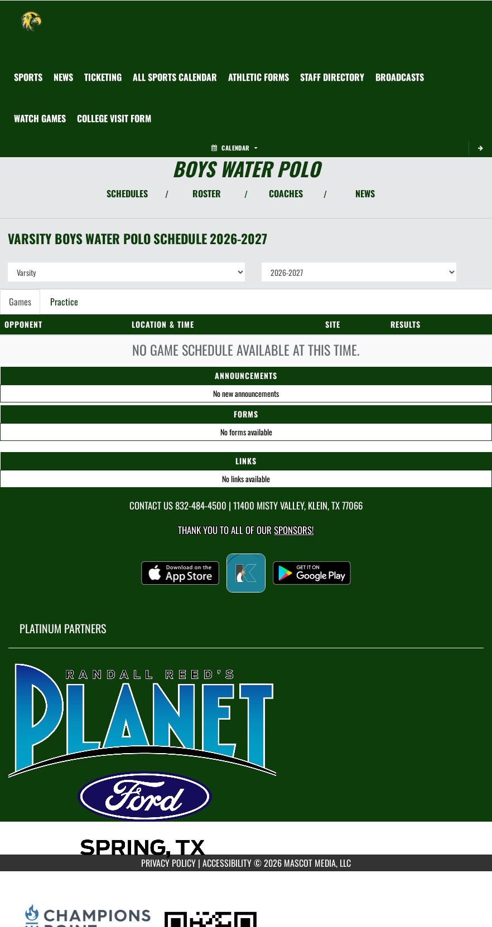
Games (20, 301)
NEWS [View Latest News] (365, 193)
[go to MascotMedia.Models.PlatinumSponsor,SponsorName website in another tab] (246, 759)
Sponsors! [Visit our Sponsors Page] (293, 530)
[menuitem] (63, 77)
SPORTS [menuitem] (28, 77)
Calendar (234, 147)
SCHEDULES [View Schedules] (127, 193)
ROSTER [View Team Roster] (206, 193)
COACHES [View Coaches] (286, 193)
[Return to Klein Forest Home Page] (31, 14)
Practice (64, 301)
